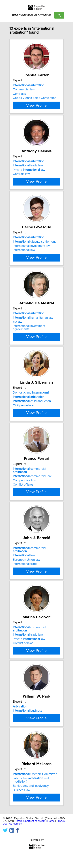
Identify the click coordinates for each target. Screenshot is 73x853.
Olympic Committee (35, 798)
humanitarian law (33, 327)
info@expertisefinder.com (30, 845)
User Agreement (12, 848)
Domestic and (31, 402)
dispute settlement (34, 248)
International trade (25, 576)
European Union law (26, 572)
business (27, 723)
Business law (21, 814)
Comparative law (24, 493)
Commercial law (24, 89)
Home (51, 845)
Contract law (21, 177)
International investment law (32, 252)
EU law (17, 331)
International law (24, 256)
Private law (29, 173)
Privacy (61, 845)
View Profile (36, 109)
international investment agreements (29, 337)
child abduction (32, 410)
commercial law (32, 489)
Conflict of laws (23, 497)
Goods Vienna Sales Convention (34, 98)
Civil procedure (23, 415)
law (24, 568)
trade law (28, 168)
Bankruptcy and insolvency (31, 810)
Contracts (19, 93)
